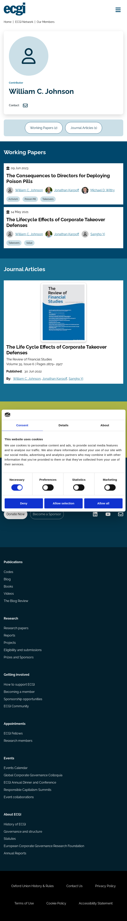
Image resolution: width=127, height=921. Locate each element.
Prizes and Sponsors (19, 657)
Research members (18, 741)
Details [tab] (64, 425)
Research (11, 618)
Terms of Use (24, 903)
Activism (13, 199)
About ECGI (12, 814)
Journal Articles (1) (84, 128)
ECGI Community (16, 706)
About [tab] (105, 425)
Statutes (10, 839)
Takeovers (48, 199)
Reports (9, 635)
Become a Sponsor (47, 514)
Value (29, 243)
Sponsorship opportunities (23, 699)
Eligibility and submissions (23, 650)
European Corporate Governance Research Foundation (44, 846)
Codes (8, 572)
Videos (9, 593)
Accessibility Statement (96, 903)
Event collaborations (19, 797)
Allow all (103, 503)
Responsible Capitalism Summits (27, 790)
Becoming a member (19, 692)
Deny (23, 503)
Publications (13, 562)
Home (7, 21)
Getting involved (16, 675)
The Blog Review (16, 601)
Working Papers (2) (43, 128)
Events (9, 758)
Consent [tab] (22, 425)
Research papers (16, 628)
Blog (7, 579)
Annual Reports (15, 853)
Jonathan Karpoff (66, 190)
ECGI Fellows (13, 733)
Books (8, 586)
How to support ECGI (19, 684)
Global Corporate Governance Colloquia (33, 775)
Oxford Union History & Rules (32, 886)
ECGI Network (24, 21)
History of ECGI (15, 824)
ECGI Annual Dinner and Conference (30, 782)
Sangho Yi (97, 234)
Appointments (14, 724)
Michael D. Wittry (102, 190)
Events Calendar (16, 768)
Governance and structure (23, 831)
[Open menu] (118, 10)
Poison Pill (30, 199)
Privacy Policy (105, 886)
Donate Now (16, 514)
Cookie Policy (56, 903)
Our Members (46, 21)
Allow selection (63, 503)
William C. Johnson (29, 190)
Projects (10, 643)
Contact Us (74, 886)
